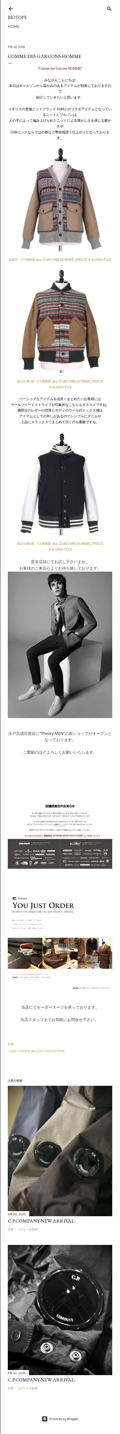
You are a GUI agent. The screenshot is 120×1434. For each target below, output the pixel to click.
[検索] (109, 7)
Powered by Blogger (60, 1419)
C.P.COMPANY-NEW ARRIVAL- (41, 1221)
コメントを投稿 (27, 1229)
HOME (13, 26)
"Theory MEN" (52, 733)
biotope (17, 17)
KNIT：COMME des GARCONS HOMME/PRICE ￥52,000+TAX (60, 259)
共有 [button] (11, 1044)
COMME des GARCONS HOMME (41, 1051)
